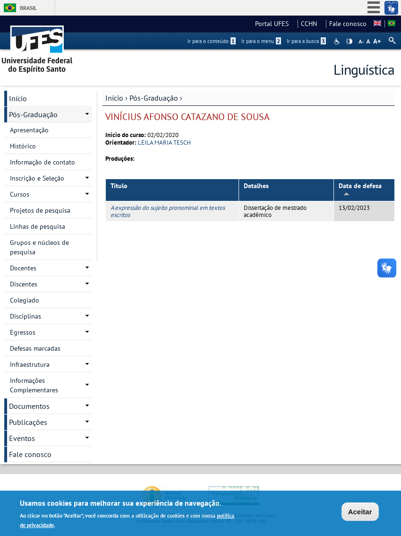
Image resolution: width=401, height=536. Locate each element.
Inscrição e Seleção (37, 178)
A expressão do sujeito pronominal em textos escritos (168, 211)
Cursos (19, 194)
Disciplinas (25, 316)
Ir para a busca (306, 41)
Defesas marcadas (35, 348)
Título (119, 186)
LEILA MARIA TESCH (164, 142)
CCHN (312, 23)
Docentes (23, 268)
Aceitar (360, 513)
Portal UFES (274, 23)
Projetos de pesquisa (40, 210)
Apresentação (29, 130)
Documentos (29, 406)
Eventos (22, 438)
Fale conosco (348, 23)
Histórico (23, 146)
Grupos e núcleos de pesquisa (39, 247)
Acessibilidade (337, 41)
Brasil (28, 7)
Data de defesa (360, 189)
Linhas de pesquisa (37, 226)
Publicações (28, 422)
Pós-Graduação (153, 98)
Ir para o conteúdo (212, 41)
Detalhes (256, 186)
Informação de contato (42, 162)
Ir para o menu (261, 41)
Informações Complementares (34, 385)
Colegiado (24, 300)
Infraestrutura (30, 364)
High (349, 41)
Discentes (23, 284)
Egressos (22, 332)
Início (114, 98)
